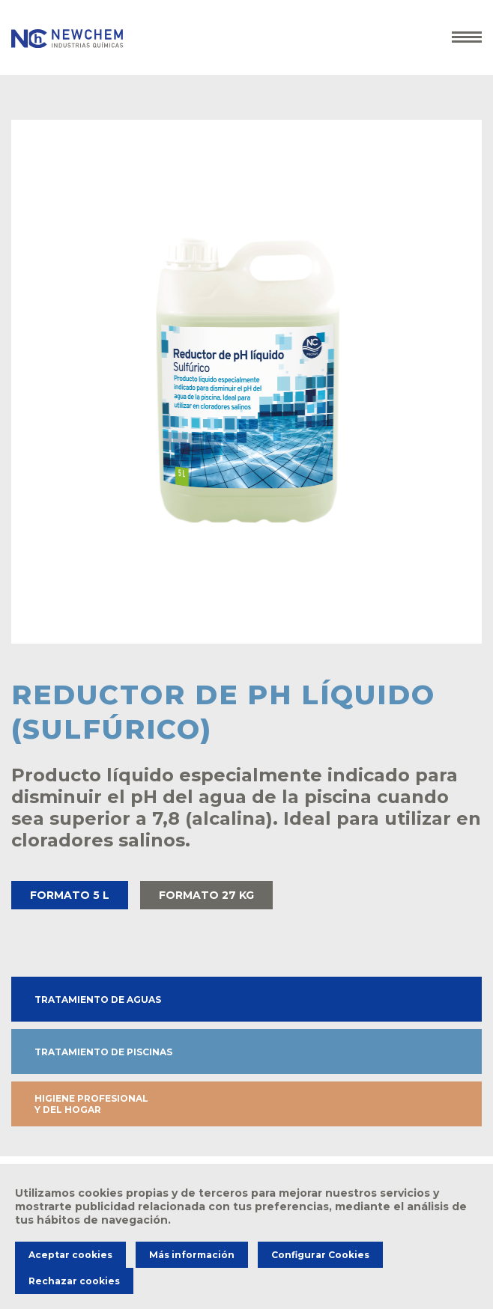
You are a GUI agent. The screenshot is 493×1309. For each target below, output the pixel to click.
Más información (192, 1254)
